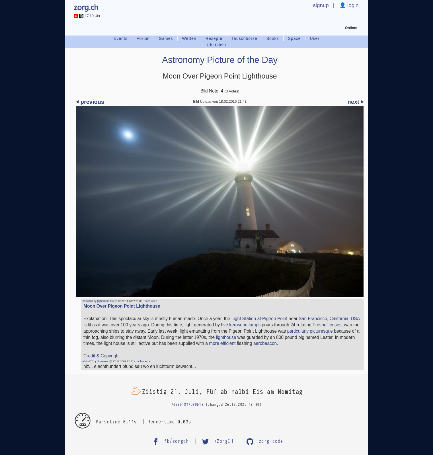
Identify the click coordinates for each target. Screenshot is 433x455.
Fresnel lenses (327, 324)
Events (121, 38)
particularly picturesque (310, 331)
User (314, 38)
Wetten (189, 38)
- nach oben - (150, 301)
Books (272, 38)
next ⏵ (356, 102)
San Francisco (313, 318)
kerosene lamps (244, 324)
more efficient (222, 343)
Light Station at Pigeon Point (259, 318)
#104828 (88, 301)
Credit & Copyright (101, 355)
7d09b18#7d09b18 (187, 404)
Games (166, 38)
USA (355, 318)
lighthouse (226, 337)
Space (294, 38)
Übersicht (216, 45)
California (339, 318)
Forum (143, 38)
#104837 (88, 361)
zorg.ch (86, 7)
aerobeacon (265, 343)
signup (321, 5)
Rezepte (214, 38)
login (352, 5)
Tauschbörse (244, 38)
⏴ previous (90, 102)
